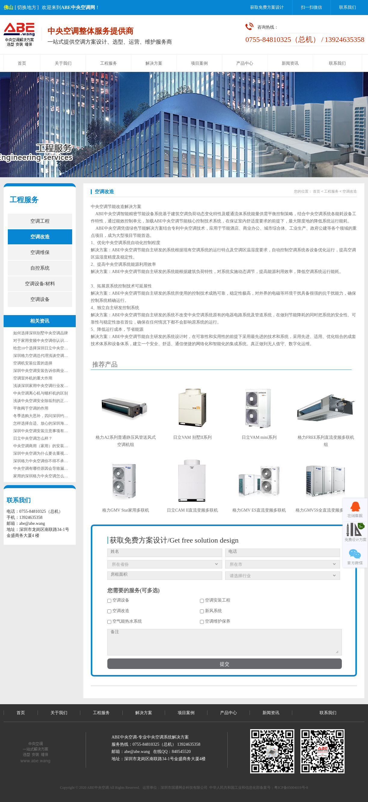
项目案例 (199, 63)
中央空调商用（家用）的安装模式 (42, 446)
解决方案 (154, 63)
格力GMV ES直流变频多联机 (259, 510)
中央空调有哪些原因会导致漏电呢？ (44, 468)
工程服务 (108, 63)
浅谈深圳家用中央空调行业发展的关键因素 (50, 385)
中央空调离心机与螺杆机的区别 (40, 393)
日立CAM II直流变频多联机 (192, 510)
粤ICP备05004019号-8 (291, 787)
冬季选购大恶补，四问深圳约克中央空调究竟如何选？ (60, 415)
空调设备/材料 (40, 283)
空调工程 (40, 221)
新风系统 (211, 610)
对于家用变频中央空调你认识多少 (42, 340)
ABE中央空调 (108, 214)
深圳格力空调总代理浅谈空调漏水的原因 (48, 355)
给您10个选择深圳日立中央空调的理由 (46, 348)
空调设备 (40, 299)
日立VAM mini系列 (259, 437)
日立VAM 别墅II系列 (192, 437)
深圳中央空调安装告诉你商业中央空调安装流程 (54, 370)
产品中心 (244, 63)
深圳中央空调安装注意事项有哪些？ (44, 431)
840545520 (181, 751)
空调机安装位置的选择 (32, 363)
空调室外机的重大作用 (32, 378)
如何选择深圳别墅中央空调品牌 (40, 333)
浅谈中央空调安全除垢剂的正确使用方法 (48, 400)
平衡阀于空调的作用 (30, 408)
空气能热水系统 (124, 621)
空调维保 (40, 252)
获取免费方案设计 (267, 7)
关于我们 (63, 63)
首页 (22, 63)
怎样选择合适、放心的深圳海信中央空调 (48, 423)
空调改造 (40, 236)
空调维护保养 (215, 621)
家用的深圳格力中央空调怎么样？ (42, 476)
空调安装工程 (215, 600)
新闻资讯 (290, 63)
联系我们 (347, 7)
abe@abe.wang (137, 751)
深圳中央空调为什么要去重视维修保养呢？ (50, 453)
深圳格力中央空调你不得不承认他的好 (46, 461)
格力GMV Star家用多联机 (125, 510)
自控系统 (40, 268)
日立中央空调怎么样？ (32, 438)
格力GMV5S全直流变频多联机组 (326, 510)
